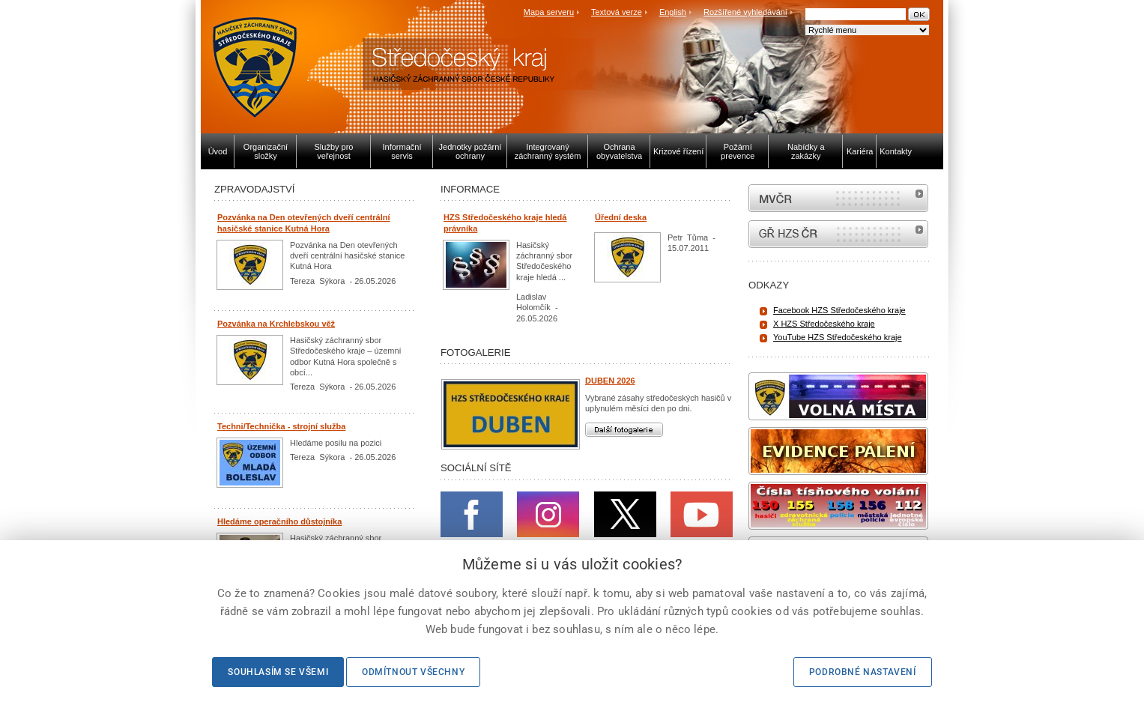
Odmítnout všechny (413, 672)
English (672, 11)
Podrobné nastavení (862, 672)
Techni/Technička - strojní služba (281, 426)
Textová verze (616, 11)
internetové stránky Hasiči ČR (838, 234)
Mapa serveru (549, 11)
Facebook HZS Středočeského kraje (839, 310)
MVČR (838, 198)
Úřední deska (621, 217)
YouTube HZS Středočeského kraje (837, 337)
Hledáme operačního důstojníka (279, 521)
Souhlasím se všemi (278, 672)
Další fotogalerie (624, 430)
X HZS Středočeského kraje (824, 323)
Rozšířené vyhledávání (745, 11)
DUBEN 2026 (610, 380)
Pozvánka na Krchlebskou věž (276, 323)
